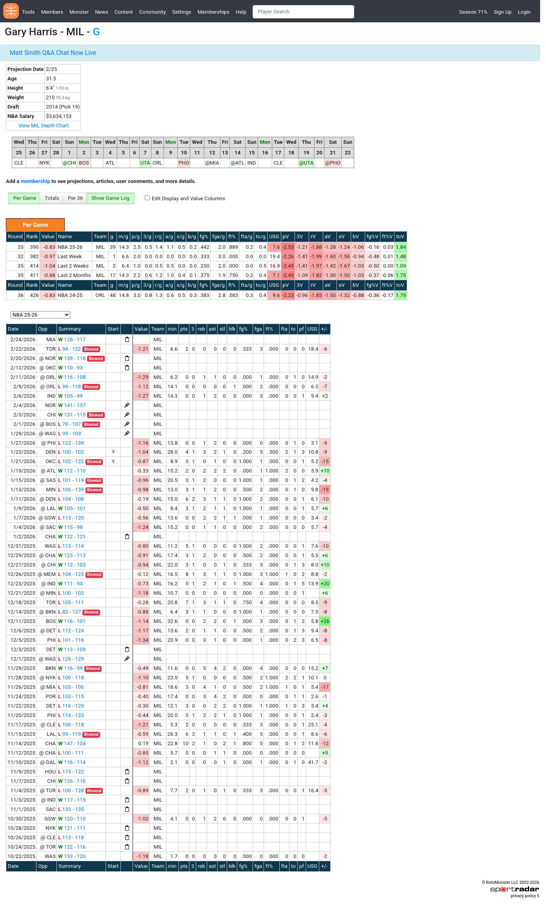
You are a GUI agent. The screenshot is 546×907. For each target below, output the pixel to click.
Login (524, 12)
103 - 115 (71, 696)
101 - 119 (71, 480)
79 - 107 (69, 424)
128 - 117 (72, 339)
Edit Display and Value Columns (188, 198)
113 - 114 (71, 546)
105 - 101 (72, 508)
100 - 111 (71, 753)
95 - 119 (69, 734)
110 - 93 (70, 368)
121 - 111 (72, 828)
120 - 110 (72, 819)
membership (35, 181)
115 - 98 (70, 527)
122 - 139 (71, 443)
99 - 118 (69, 386)
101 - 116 (71, 640)
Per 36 (75, 198)
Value (48, 236)
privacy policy (523, 895)
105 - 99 (70, 396)
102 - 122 (71, 461)
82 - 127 (69, 612)
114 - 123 (71, 715)
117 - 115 (72, 800)
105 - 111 (71, 602)
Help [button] (241, 12)
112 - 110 (72, 471)
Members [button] (52, 12)
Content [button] (124, 12)
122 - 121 (72, 536)
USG (274, 236)
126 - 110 (72, 781)
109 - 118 (71, 678)
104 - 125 (71, 574)
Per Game (24, 198)
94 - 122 (69, 349)
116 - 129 (71, 706)
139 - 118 (72, 358)
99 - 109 (69, 433)
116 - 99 (70, 668)
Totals (52, 198)
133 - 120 (72, 856)
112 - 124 (71, 631)
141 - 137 (72, 405)
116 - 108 (72, 377)
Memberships (213, 12)
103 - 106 (71, 687)
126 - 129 (71, 659)
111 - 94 (70, 584)
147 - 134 (72, 743)
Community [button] (152, 12)
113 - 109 (72, 649)
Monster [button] (79, 12)
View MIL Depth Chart (43, 126)
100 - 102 (71, 452)
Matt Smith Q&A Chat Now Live (53, 52)
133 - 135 (71, 809)
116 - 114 (72, 762)
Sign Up (502, 12)
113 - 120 (71, 518)
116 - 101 (72, 621)
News (101, 12)
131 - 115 (72, 415)
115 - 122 (71, 772)
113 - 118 (71, 837)
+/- (324, 329)
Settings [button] (181, 12)
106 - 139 (71, 489)
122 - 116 (72, 847)
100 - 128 (71, 790)
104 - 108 (71, 499)
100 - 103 (71, 593)
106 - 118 (71, 725)
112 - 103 (72, 565)
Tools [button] (28, 12)
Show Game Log (110, 198)
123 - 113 (72, 555)
